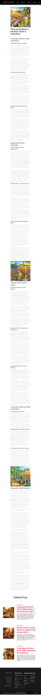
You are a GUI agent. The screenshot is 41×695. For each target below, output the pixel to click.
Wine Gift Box (32, 680)
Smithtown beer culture (14, 437)
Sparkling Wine (26, 682)
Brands (34, 2)
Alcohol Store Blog (18, 684)
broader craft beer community (17, 254)
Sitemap (16, 687)
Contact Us (16, 686)
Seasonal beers (23, 210)
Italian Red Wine (26, 678)
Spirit (25, 677)
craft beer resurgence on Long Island (17, 50)
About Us (16, 677)
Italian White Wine (26, 681)
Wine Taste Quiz (32, 681)
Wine (25, 675)
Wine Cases (32, 678)
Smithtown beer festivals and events (19, 295)
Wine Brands (17, 681)
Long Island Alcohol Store (9, 675)
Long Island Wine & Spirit (19, 675)
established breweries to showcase (21, 583)
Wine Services (17, 682)
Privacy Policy (35, 692)
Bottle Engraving (32, 677)
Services (28, 2)
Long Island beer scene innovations (23, 111)
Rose (25, 684)
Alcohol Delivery (32, 675)
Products (23, 2)
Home (18, 2)
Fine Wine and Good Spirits (18, 679)
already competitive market (24, 161)
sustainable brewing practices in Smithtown (22, 371)
